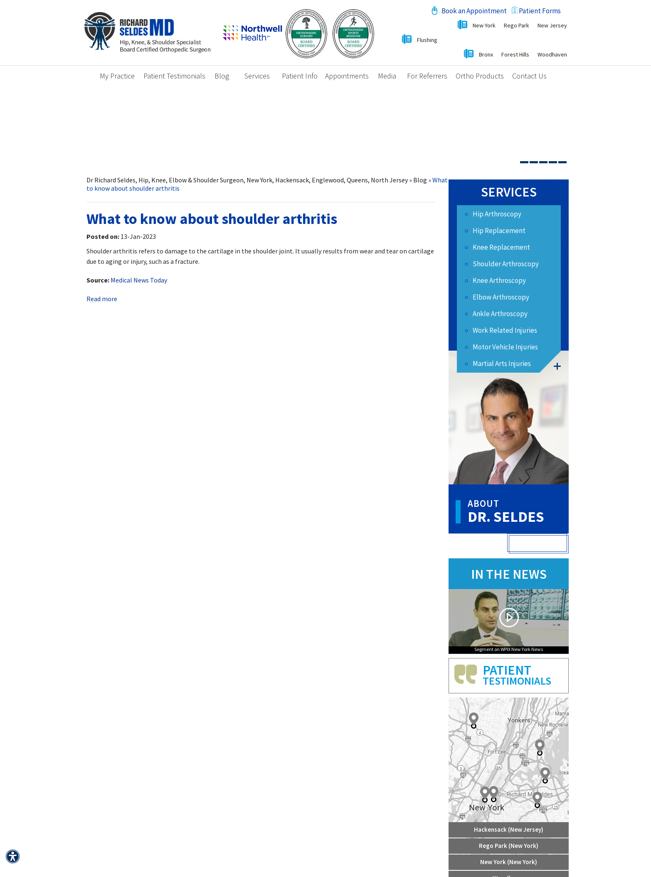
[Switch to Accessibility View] (12, 856)
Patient (525, 675)
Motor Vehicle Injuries (505, 346)
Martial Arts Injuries (502, 363)
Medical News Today (139, 280)
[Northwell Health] (252, 31)
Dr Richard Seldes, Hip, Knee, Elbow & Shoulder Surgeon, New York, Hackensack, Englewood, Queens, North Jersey (247, 180)
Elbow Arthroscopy (501, 297)
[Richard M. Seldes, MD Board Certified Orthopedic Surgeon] (147, 31)
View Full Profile (539, 544)
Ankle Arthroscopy (500, 313)
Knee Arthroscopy (499, 280)
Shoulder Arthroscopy (506, 263)
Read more (101, 299)
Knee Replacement (501, 247)
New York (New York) (508, 862)
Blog (420, 180)
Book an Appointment (474, 10)
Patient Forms (540, 10)
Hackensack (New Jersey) (508, 829)
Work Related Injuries (505, 330)
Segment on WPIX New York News (508, 649)
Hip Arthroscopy (497, 214)
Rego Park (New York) (508, 846)
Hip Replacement (499, 230)
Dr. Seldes (518, 512)
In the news (509, 574)
